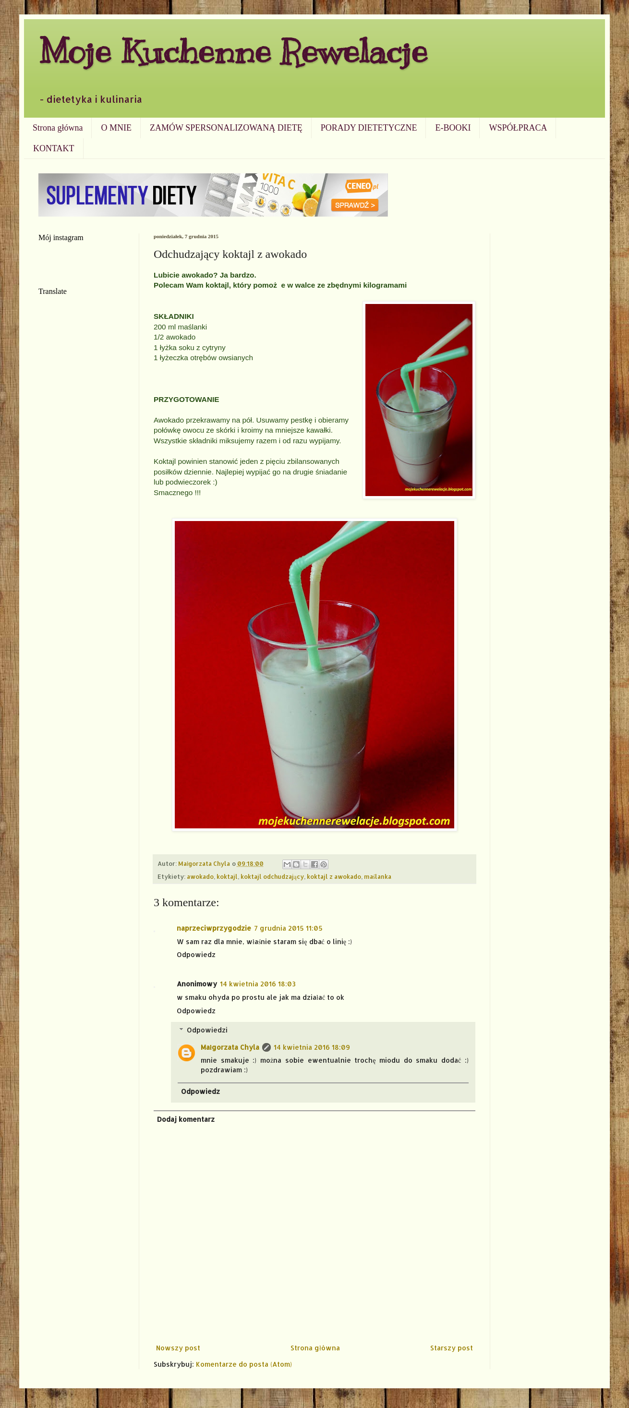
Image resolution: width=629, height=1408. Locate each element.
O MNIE (116, 128)
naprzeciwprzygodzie (214, 928)
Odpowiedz (196, 954)
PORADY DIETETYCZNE (369, 128)
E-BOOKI (453, 128)
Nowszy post (178, 1348)
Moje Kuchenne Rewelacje (232, 51)
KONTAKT (53, 148)
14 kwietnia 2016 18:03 (258, 984)
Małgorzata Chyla (230, 1047)
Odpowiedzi (207, 1030)
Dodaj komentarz (186, 1119)
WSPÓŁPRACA (518, 128)
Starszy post (451, 1348)
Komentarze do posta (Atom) (244, 1364)
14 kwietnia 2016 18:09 (312, 1047)
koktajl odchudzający (272, 876)
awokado (200, 876)
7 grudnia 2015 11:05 (288, 928)
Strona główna (58, 128)
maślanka (378, 876)
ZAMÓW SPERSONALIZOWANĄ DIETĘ (226, 128)
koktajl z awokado (334, 876)
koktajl (227, 876)
